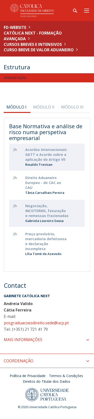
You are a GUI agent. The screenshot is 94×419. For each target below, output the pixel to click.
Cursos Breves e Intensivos (33, 44)
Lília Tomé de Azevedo (43, 254)
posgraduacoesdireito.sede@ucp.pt (36, 323)
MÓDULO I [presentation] (16, 107)
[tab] (17, 107)
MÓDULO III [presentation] (72, 107)
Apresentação (15, 78)
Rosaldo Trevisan (38, 164)
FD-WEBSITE (15, 27)
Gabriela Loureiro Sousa (44, 221)
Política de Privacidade (28, 375)
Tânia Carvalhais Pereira (44, 192)
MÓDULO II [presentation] (43, 107)
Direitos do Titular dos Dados (46, 381)
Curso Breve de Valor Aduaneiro (39, 50)
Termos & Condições (66, 375)
